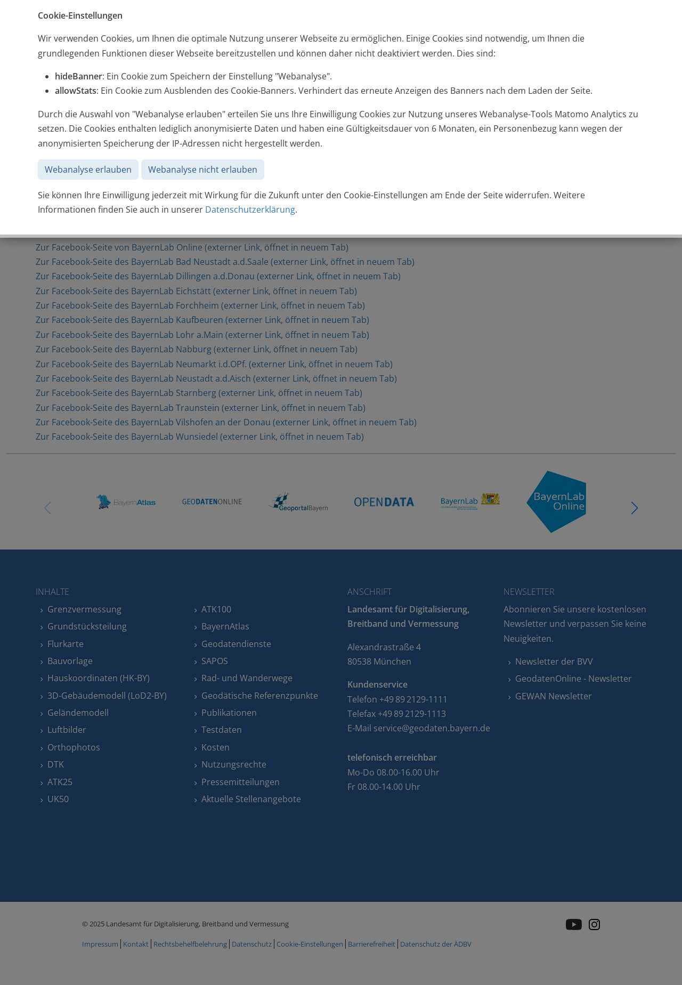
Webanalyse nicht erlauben (202, 169)
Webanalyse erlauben (88, 169)
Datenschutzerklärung (250, 209)
